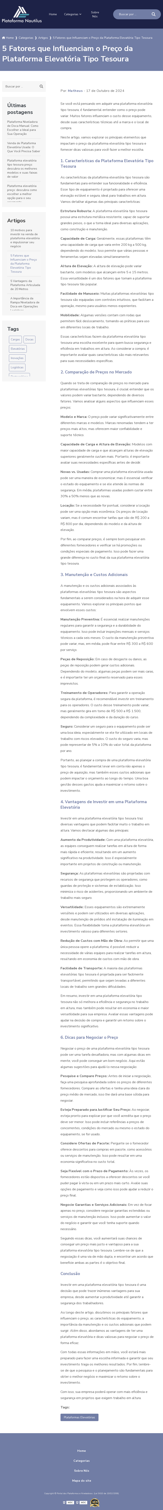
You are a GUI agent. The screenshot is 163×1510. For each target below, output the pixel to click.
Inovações (17, 357)
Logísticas (17, 367)
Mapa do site (81, 1480)
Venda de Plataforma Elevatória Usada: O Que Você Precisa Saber (23, 147)
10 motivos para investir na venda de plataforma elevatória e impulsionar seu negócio (25, 238)
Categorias (72, 14)
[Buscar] (154, 14)
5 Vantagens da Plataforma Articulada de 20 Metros (25, 284)
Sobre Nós (96, 14)
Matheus (75, 90)
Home (52, 14)
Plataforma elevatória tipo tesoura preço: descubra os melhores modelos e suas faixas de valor (22, 168)
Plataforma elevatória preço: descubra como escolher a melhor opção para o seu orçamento (22, 193)
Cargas (15, 339)
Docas (29, 339)
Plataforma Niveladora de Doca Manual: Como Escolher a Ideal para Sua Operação (22, 127)
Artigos (16, 220)
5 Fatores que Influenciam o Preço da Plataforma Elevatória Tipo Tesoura (23, 263)
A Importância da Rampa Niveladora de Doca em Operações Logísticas (24, 304)
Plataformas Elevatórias (82, 1417)
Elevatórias (18, 348)
